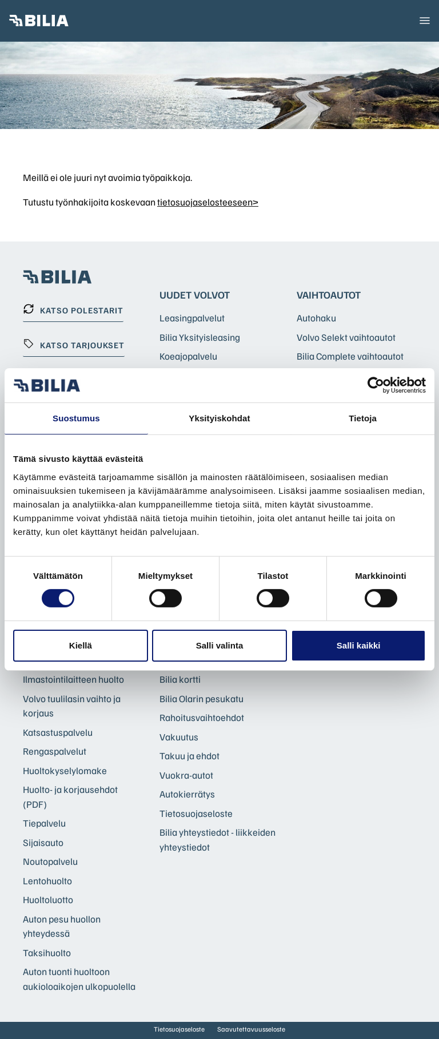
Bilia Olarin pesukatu (201, 698)
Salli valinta (220, 645)
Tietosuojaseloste (196, 813)
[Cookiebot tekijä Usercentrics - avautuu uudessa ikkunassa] (376, 385)
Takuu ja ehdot (189, 756)
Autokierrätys (187, 794)
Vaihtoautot (329, 294)
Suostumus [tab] (76, 418)
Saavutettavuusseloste (251, 1029)
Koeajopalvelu (188, 356)
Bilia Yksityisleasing (199, 337)
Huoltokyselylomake (65, 770)
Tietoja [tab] (363, 418)
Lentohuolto (47, 881)
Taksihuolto (47, 953)
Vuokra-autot (186, 775)
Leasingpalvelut (192, 318)
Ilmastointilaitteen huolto (73, 679)
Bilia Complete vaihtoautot (350, 356)
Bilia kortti (180, 679)
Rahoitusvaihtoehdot (201, 717)
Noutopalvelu (50, 861)
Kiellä (80, 645)
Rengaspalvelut (54, 751)
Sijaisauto (43, 842)
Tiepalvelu (44, 823)
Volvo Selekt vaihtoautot (346, 337)
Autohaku (316, 318)
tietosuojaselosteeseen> (207, 202)
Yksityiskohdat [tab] (219, 418)
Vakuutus (178, 737)
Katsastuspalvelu (58, 732)
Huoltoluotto (48, 899)
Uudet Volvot (194, 294)
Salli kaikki (359, 645)
